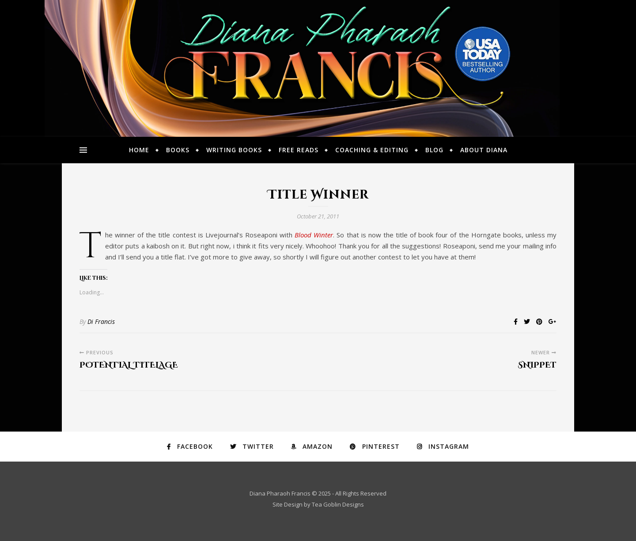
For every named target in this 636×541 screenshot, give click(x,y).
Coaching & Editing (372, 150)
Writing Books (234, 150)
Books (177, 150)
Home (139, 150)
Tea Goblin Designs (338, 504)
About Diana (483, 150)
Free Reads (298, 150)
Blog (434, 150)
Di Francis (101, 321)
